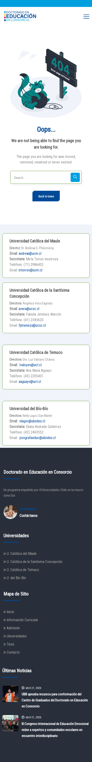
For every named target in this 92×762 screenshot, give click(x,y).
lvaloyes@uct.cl (30, 365)
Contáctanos (28, 515)
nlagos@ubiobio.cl (32, 421)
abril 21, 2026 (31, 688)
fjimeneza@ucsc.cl (32, 325)
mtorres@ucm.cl (30, 270)
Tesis (10, 644)
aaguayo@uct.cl (30, 381)
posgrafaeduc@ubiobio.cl (37, 438)
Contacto (13, 652)
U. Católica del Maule (22, 553)
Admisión (13, 628)
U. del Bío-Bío (16, 578)
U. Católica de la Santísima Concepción (34, 561)
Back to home (46, 196)
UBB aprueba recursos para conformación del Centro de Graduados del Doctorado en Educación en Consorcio (55, 700)
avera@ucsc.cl (29, 309)
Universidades (17, 636)
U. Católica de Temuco (23, 570)
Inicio (10, 612)
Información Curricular (22, 620)
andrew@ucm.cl (30, 253)
